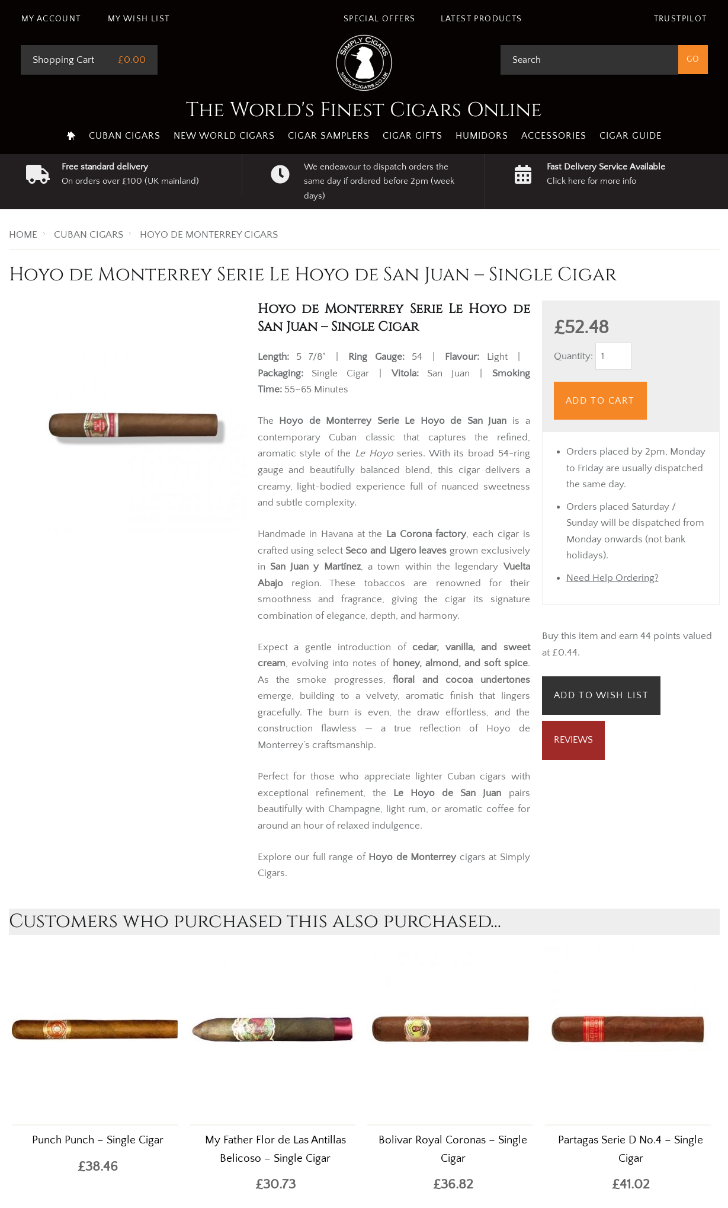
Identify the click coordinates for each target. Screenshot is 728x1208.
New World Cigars (224, 135)
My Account (51, 19)
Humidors (482, 135)
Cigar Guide (630, 135)
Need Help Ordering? (612, 578)
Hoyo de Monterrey (412, 857)
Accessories (553, 135)
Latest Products (481, 19)
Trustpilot (680, 19)
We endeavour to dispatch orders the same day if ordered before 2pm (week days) (379, 181)
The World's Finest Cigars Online (364, 110)
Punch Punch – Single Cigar (97, 1140)
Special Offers (380, 19)
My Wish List (139, 19)
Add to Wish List (601, 695)
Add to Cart (601, 400)
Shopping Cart (63, 60)
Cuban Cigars (125, 135)
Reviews (573, 739)
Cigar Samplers (329, 135)
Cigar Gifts (412, 135)
